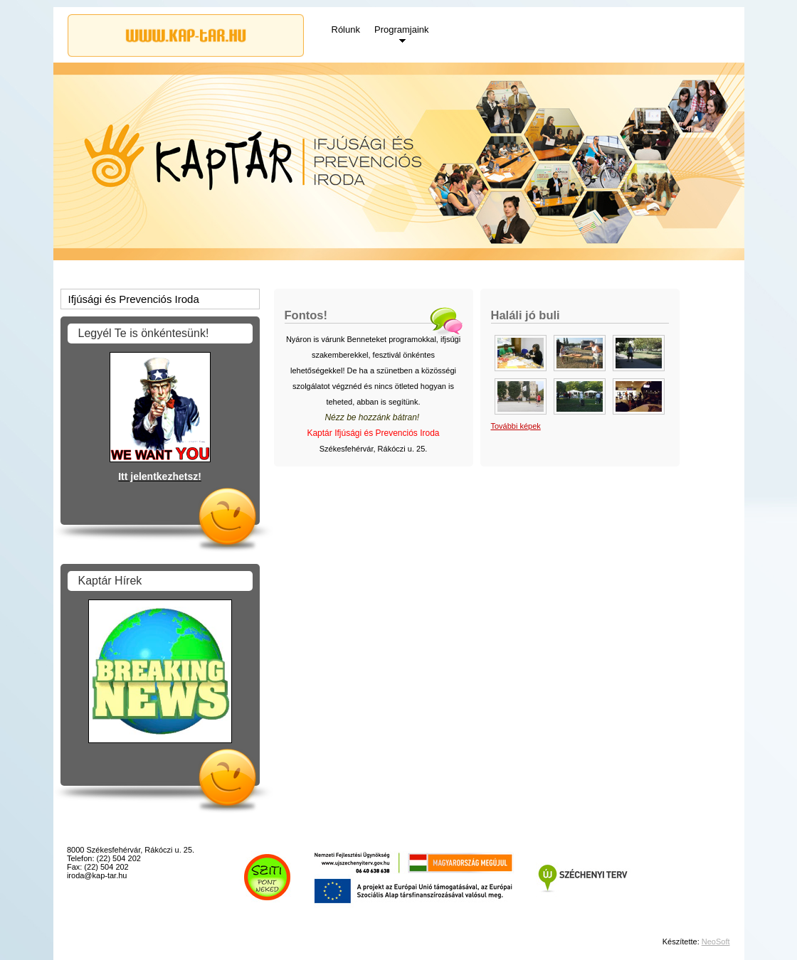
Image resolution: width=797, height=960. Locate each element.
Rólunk (346, 29)
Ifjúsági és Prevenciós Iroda (133, 299)
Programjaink (401, 29)
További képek (516, 426)
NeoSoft (716, 941)
